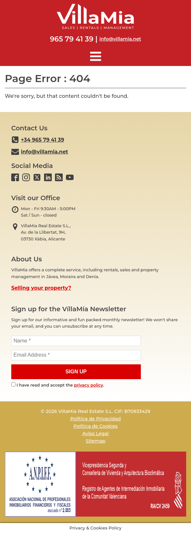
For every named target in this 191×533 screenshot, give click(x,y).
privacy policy (88, 385)
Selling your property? (41, 288)
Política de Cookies (95, 426)
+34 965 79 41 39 (42, 140)
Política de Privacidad (95, 419)
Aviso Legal (95, 433)
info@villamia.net (120, 39)
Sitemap (95, 441)
